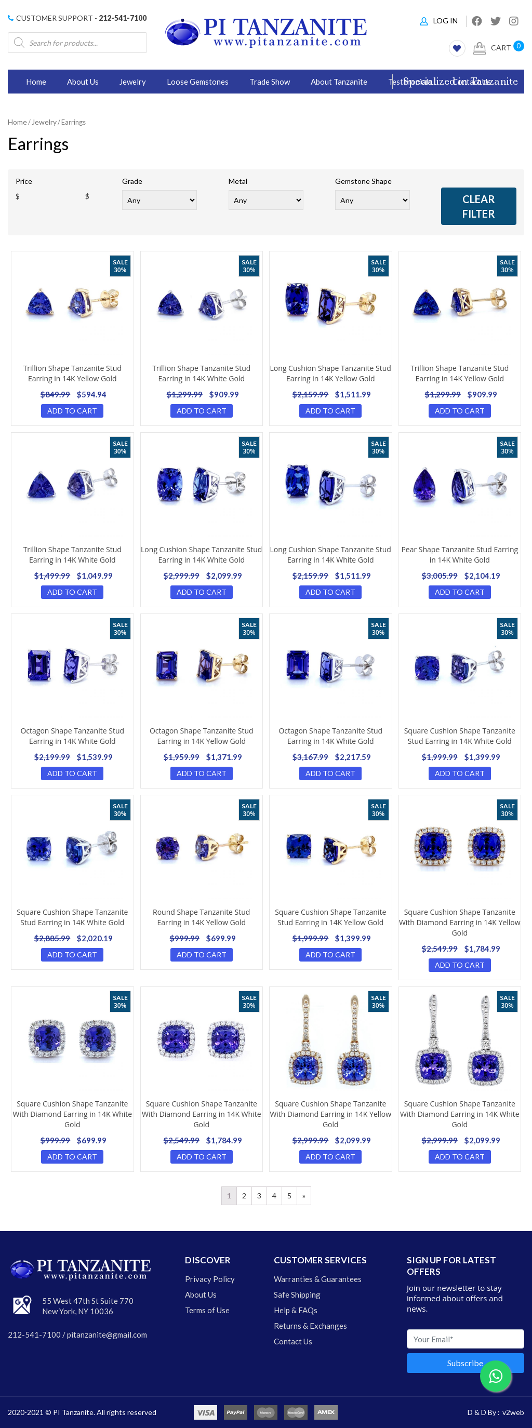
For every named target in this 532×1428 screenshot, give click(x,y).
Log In (439, 20)
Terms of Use (207, 1310)
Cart (492, 48)
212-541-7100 (123, 18)
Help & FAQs (295, 1310)
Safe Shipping (297, 1294)
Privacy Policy (210, 1279)
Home (36, 81)
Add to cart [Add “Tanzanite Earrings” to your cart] (72, 410)
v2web (513, 1412)
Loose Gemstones (198, 81)
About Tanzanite (339, 81)
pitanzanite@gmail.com (107, 1334)
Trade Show (269, 81)
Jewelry (132, 81)
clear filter (478, 206)
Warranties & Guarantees (318, 1279)
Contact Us (293, 1341)
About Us (83, 81)
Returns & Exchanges (310, 1325)
